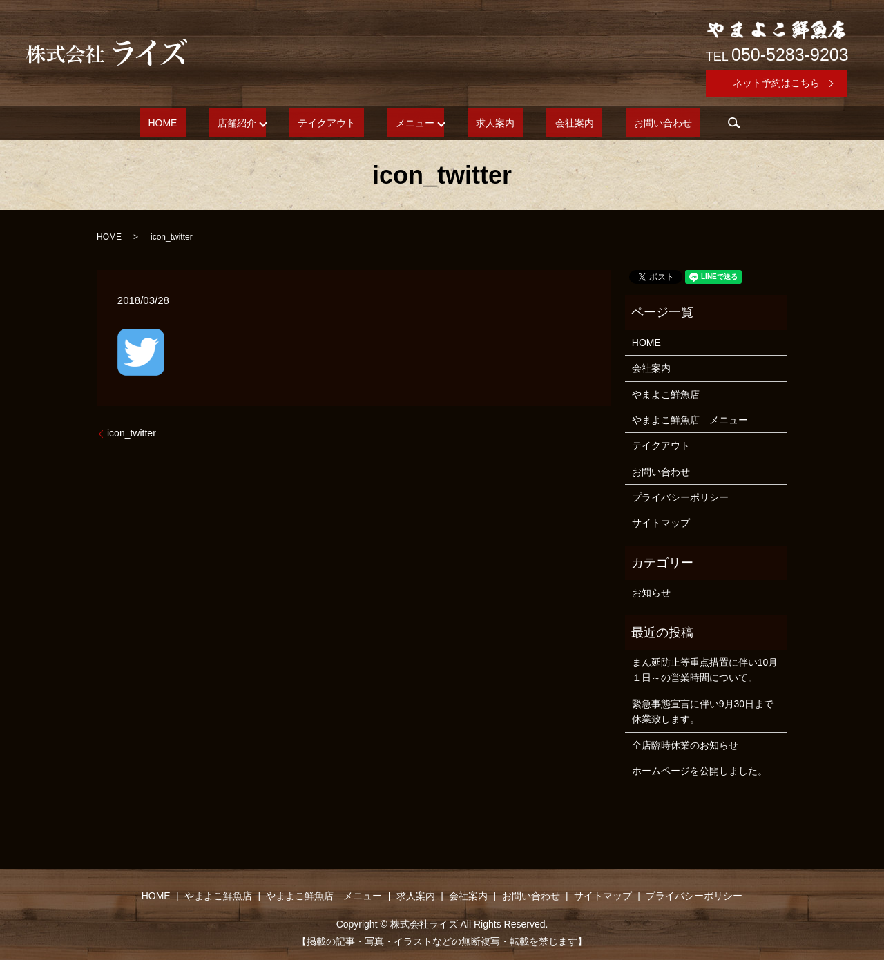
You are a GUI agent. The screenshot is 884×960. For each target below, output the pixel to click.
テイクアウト (344, 122)
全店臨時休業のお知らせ (685, 745)
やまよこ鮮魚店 (666, 394)
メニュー (415, 122)
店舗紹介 (262, 122)
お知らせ (651, 592)
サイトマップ (661, 522)
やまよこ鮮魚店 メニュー (690, 419)
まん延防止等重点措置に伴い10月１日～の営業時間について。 (705, 670)
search (683, 123)
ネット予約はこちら (776, 82)
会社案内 (548, 122)
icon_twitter (131, 433)
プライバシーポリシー (680, 497)
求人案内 (487, 122)
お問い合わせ (620, 122)
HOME (205, 122)
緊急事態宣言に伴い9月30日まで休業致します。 (703, 711)
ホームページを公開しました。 (699, 770)
